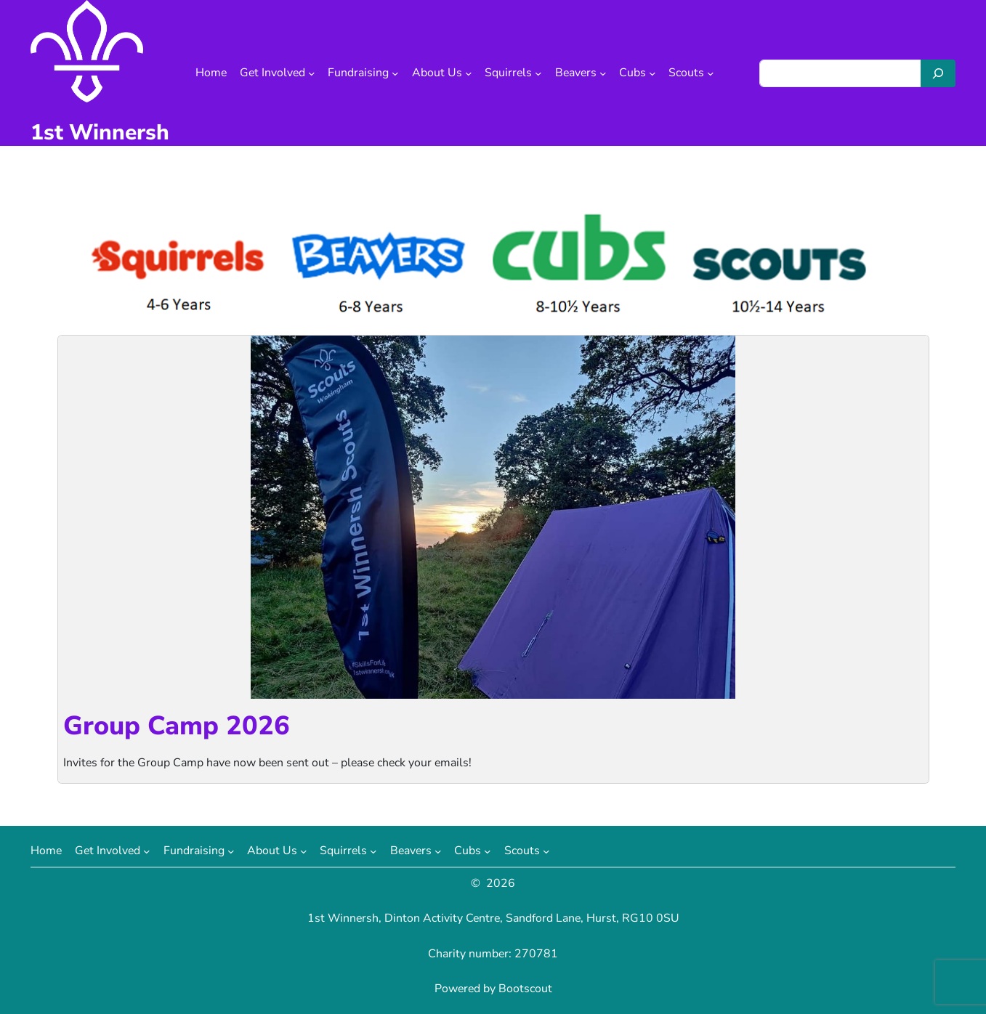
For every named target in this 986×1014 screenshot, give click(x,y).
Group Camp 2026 (176, 726)
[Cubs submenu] (652, 73)
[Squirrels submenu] (538, 73)
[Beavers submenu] (603, 73)
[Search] (938, 73)
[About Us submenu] (468, 73)
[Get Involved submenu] (311, 73)
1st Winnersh (100, 132)
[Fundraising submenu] (395, 73)
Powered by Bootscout (493, 989)
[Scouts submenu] (710, 73)
